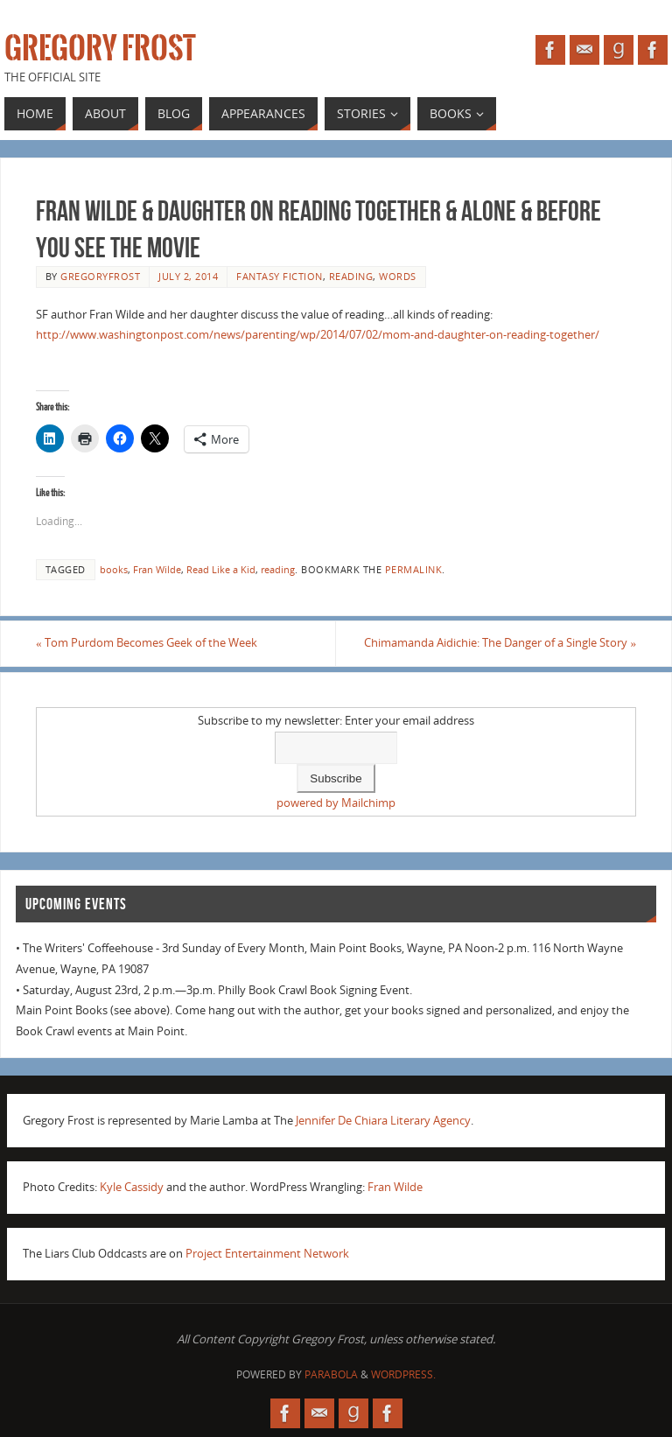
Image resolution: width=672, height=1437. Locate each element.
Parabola (331, 1374)
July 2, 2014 (188, 276)
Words (397, 276)
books (114, 569)
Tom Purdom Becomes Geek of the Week (146, 642)
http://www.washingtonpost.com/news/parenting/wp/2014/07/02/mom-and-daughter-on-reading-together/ (317, 334)
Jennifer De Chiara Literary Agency (383, 1120)
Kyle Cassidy (132, 1187)
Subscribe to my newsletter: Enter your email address (336, 720)
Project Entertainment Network (267, 1253)
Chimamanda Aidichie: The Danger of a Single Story (500, 642)
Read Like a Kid (221, 569)
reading (351, 276)
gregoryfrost (100, 276)
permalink (414, 569)
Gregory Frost (100, 49)
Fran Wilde (157, 569)
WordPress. (403, 1374)
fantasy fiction (279, 276)
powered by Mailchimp (336, 802)
